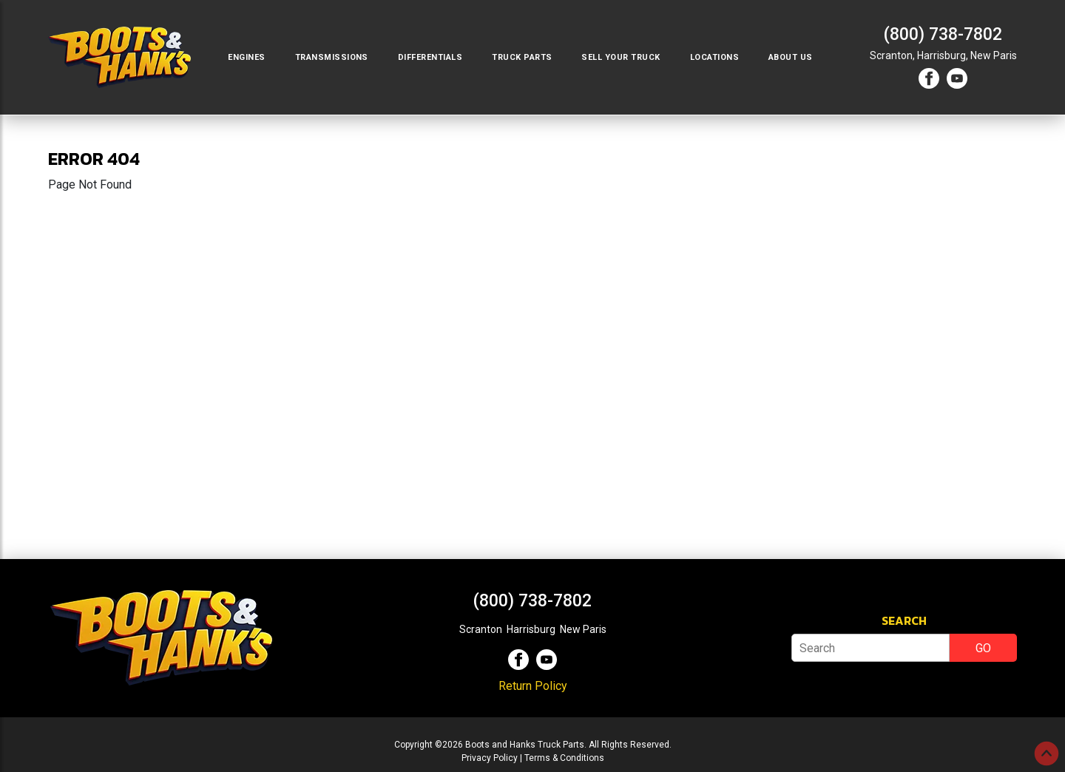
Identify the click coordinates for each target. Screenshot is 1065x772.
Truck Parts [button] (522, 57)
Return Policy (532, 686)
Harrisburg (531, 629)
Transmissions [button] (331, 57)
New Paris (993, 55)
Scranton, (892, 55)
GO (983, 648)
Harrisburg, (942, 55)
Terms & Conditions (564, 758)
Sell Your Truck (620, 57)
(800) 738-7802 (943, 34)
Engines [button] (246, 57)
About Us (790, 57)
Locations (714, 57)
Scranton (480, 629)
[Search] (870, 648)
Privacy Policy (490, 758)
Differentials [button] (430, 57)
